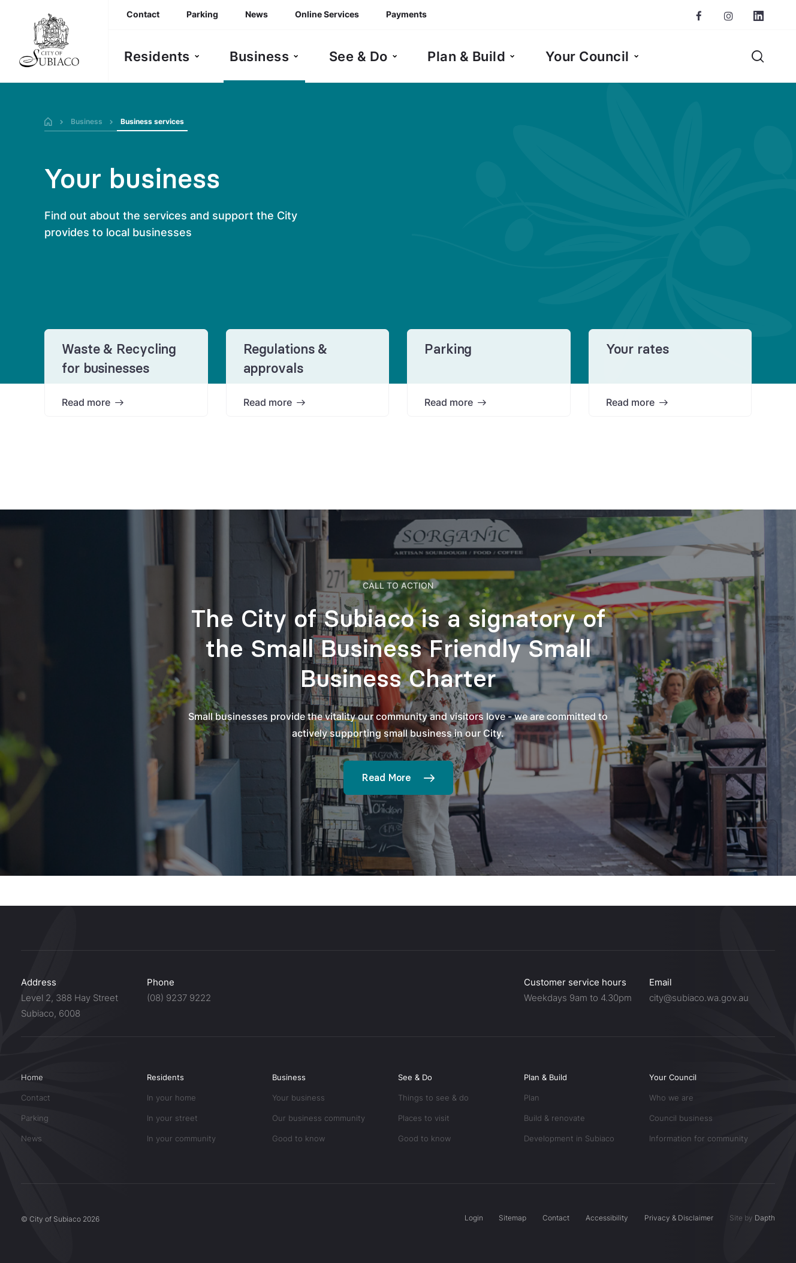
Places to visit (424, 1118)
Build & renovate (554, 1118)
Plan (531, 1097)
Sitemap (512, 1217)
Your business (132, 178)
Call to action (398, 585)
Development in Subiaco (569, 1138)
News (31, 1138)
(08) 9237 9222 (179, 997)
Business (86, 121)
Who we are (671, 1097)
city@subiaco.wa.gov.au (699, 997)
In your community (181, 1138)
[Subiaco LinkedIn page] (758, 15)
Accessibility (607, 1217)
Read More (386, 777)
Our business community (318, 1118)
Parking (448, 349)
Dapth (765, 1217)
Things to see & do (434, 1097)
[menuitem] (162, 56)
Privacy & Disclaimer (678, 1217)
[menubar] (381, 56)
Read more (86, 402)
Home (32, 1077)
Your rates (637, 349)
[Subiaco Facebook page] (698, 15)
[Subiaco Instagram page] (728, 15)
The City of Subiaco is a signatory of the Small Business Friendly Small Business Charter (398, 649)
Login (473, 1217)
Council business (681, 1118)
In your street (172, 1118)
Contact (35, 1097)
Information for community (698, 1138)
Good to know (298, 1138)
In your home (171, 1097)
